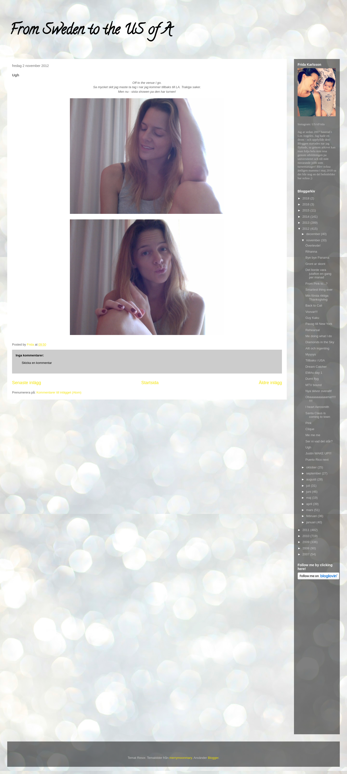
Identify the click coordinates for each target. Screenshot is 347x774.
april (309, 504)
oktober (312, 467)
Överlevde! (312, 245)
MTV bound (313, 385)
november (313, 240)
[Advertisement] (317, 657)
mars (310, 510)
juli (308, 485)
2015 (306, 210)
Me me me (312, 435)
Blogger (213, 758)
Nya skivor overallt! (318, 391)
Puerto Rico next (316, 459)
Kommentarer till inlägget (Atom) (58, 392)
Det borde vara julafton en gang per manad (318, 273)
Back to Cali (313, 305)
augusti (311, 479)
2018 (306, 198)
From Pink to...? (316, 283)
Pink (308, 423)
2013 (306, 222)
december (313, 234)
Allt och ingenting (317, 348)
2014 (306, 216)
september (314, 473)
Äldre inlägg (270, 382)
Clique (309, 429)
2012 (306, 228)
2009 (306, 542)
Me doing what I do (318, 336)
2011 (306, 530)
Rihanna (311, 251)
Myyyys (310, 354)
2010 (306, 536)
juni (309, 491)
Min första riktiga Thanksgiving (316, 297)
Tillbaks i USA (315, 360)
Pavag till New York (318, 324)
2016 (306, 204)
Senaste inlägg (26, 382)
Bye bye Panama (317, 257)
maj (309, 497)
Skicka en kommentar (37, 363)
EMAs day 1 (313, 372)
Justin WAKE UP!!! (318, 453)
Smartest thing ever (319, 289)
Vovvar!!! (311, 312)
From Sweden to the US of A (91, 31)
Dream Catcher (316, 366)
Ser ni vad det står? (319, 441)
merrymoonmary (180, 758)
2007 (306, 554)
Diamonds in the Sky (319, 342)
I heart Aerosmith (317, 407)
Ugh (308, 447)
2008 (306, 548)
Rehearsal (312, 330)
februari (312, 516)
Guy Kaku (312, 318)
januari (311, 522)
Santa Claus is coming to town (317, 415)
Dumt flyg (312, 378)
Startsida (150, 382)
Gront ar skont (315, 264)
